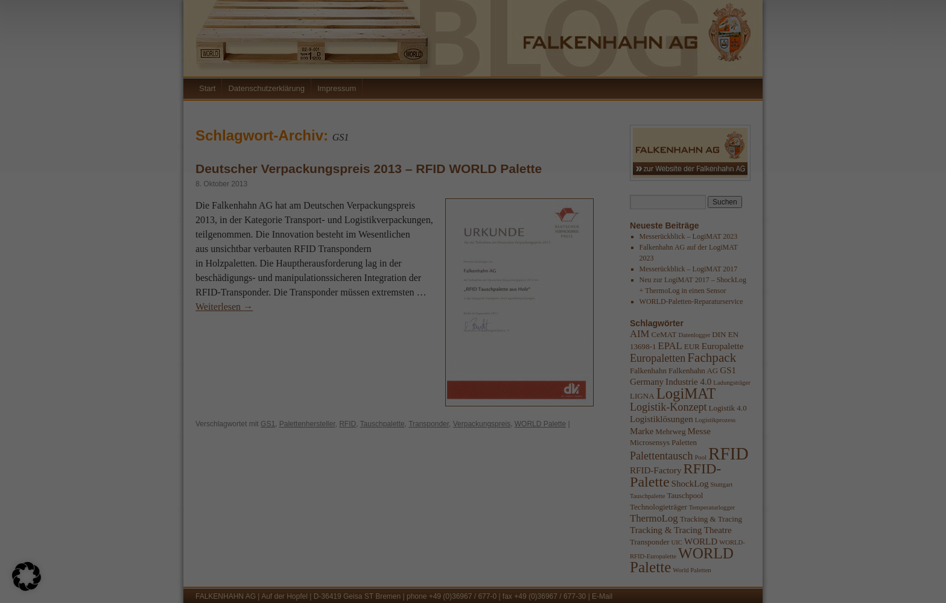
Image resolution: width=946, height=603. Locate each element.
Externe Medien (765, 393)
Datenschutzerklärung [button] (719, 580)
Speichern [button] (830, 515)
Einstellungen (534, 487)
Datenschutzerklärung (529, 475)
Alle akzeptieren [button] (598, 515)
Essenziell (754, 329)
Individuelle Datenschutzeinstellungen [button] (714, 551)
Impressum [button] (765, 580)
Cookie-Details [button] (669, 580)
